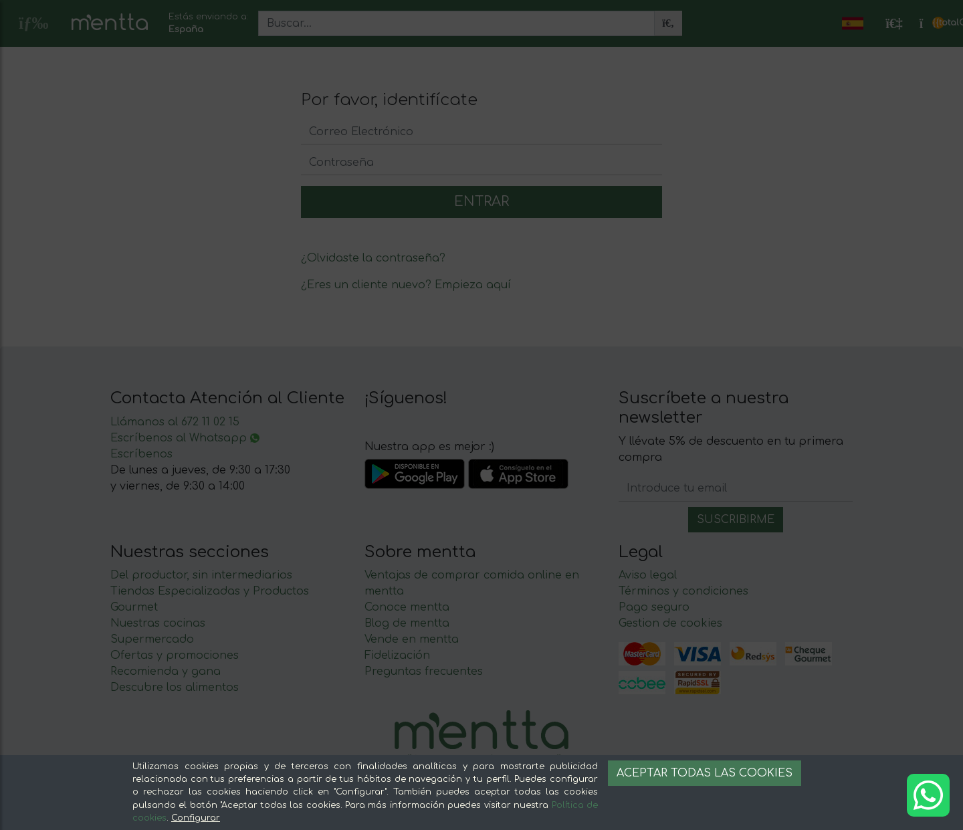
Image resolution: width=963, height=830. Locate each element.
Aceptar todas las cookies (704, 773)
